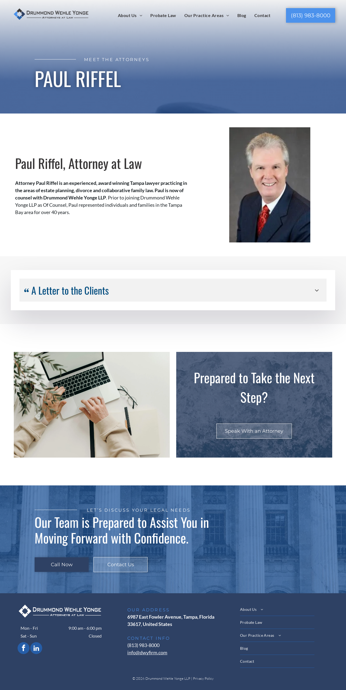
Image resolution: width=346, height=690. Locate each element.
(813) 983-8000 (143, 645)
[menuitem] (130, 15)
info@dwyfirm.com (147, 652)
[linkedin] (36, 648)
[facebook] (23, 648)
